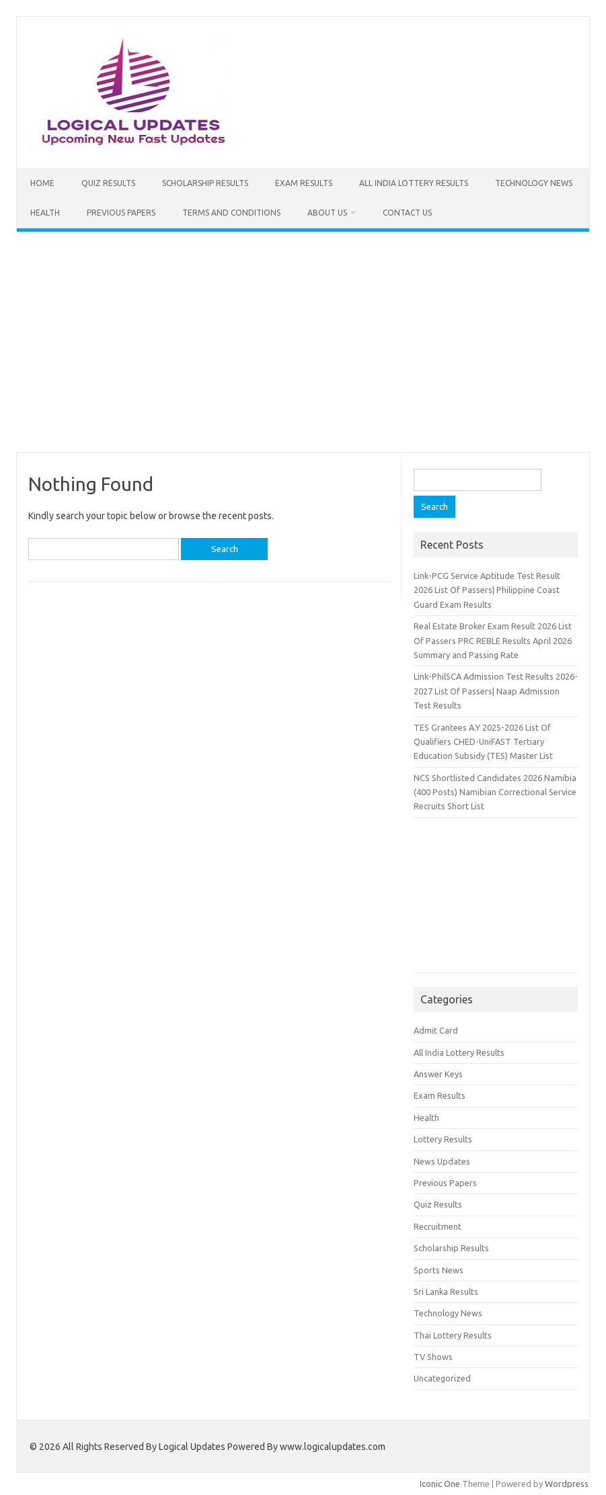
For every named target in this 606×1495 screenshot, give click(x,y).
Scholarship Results (205, 183)
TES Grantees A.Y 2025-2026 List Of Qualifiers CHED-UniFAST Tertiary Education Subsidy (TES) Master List (483, 742)
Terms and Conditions (231, 212)
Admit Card (436, 1030)
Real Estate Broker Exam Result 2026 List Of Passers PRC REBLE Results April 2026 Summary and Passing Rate (493, 640)
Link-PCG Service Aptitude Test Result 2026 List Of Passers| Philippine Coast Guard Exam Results (487, 590)
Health (45, 212)
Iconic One (440, 1483)
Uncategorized (442, 1378)
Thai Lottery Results (453, 1335)
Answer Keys (438, 1074)
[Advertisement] (303, 342)
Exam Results (303, 183)
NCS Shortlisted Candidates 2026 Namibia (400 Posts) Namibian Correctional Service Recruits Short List (495, 792)
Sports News (438, 1270)
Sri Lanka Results (446, 1291)
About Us (327, 212)
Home (42, 183)
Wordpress (567, 1483)
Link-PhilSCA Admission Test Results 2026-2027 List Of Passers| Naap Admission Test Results (496, 691)
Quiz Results (108, 183)
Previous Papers (121, 212)
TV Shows (433, 1356)
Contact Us (407, 212)
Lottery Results (443, 1139)
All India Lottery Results (413, 183)
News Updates (442, 1161)
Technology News (533, 183)
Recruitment (437, 1226)
